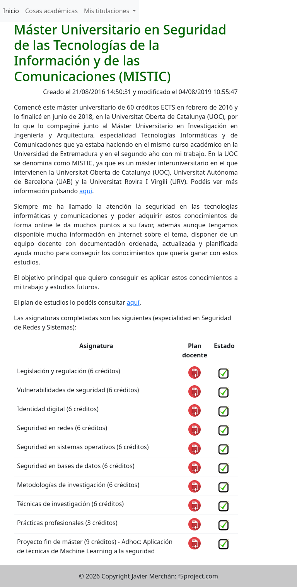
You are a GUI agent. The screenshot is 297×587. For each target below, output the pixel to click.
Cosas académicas (51, 11)
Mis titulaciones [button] (107, 11)
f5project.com (198, 576)
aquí (85, 191)
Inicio (11, 11)
